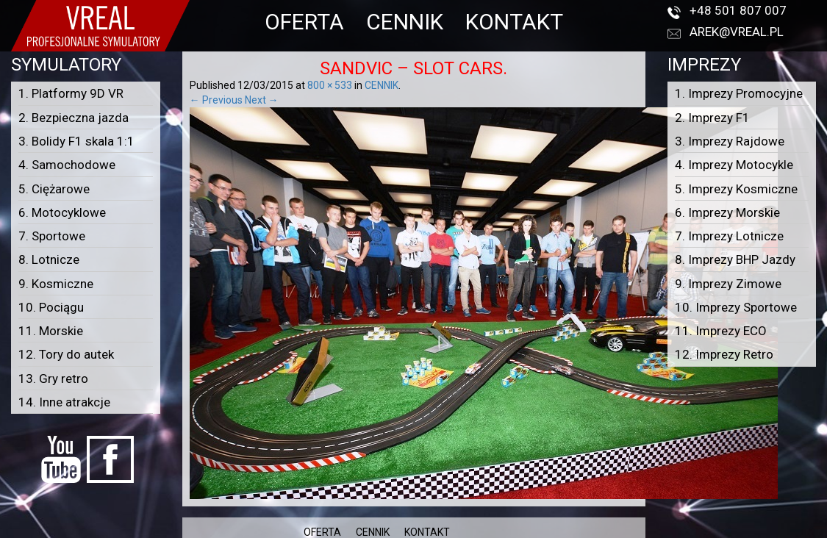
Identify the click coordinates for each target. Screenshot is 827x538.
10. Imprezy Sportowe (736, 307)
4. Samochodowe (66, 164)
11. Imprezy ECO (721, 330)
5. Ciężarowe (54, 189)
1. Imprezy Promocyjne (739, 93)
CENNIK (404, 22)
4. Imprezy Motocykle (734, 164)
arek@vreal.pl (737, 31)
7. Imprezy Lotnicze (729, 236)
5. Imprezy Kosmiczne (736, 189)
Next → (262, 100)
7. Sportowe (51, 236)
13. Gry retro (53, 378)
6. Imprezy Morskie (727, 212)
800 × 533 (329, 85)
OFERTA (304, 22)
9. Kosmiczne (55, 283)
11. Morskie (50, 330)
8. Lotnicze (48, 259)
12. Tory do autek (66, 354)
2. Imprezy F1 (712, 117)
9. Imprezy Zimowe (728, 283)
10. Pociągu (51, 307)
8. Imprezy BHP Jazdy (735, 259)
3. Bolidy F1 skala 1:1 (76, 141)
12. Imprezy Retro (724, 354)
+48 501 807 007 (738, 10)
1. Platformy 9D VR (70, 93)
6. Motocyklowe (62, 212)
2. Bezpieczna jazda (73, 117)
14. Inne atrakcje (64, 402)
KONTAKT (514, 22)
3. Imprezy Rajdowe (729, 141)
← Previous (216, 100)
